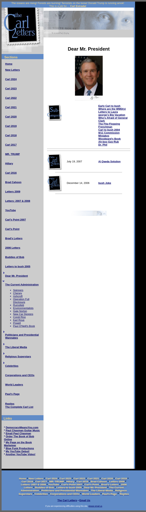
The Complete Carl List (19, 406)
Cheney (17, 293)
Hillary (9, 163)
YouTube (10, 210)
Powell (17, 323)
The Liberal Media (16, 347)
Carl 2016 (11, 172)
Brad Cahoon (13, 182)
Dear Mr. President (16, 275)
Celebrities (11, 365)
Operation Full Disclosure (21, 301)
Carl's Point (12, 229)
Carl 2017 (11, 144)
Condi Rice (19, 317)
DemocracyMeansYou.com (22, 427)
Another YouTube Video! (20, 454)
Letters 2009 (12, 191)
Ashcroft (18, 296)
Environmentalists (23, 308)
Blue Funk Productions (20, 448)
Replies (9, 403)
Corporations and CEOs (19, 375)
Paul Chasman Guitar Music (23, 430)
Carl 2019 (11, 126)
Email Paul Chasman (18, 433)
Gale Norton (20, 311)
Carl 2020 (11, 116)
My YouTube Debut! (18, 451)
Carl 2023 (11, 88)
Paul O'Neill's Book (24, 326)
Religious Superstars (18, 356)
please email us (95, 506)
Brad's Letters (13, 238)
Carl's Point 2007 (15, 219)
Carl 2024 (11, 79)
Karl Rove (18, 320)
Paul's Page (12, 393)
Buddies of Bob (14, 257)
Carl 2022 (11, 97)
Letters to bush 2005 (17, 266)
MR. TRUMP (12, 154)
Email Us (84, 500)
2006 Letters (12, 247)
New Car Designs (23, 314)
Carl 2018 (11, 135)
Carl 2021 (11, 107)
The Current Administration (22, 284)
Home (8, 63)
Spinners (18, 290)
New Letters (12, 69)
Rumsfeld (18, 305)
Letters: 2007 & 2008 (17, 200)
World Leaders (14, 384)
